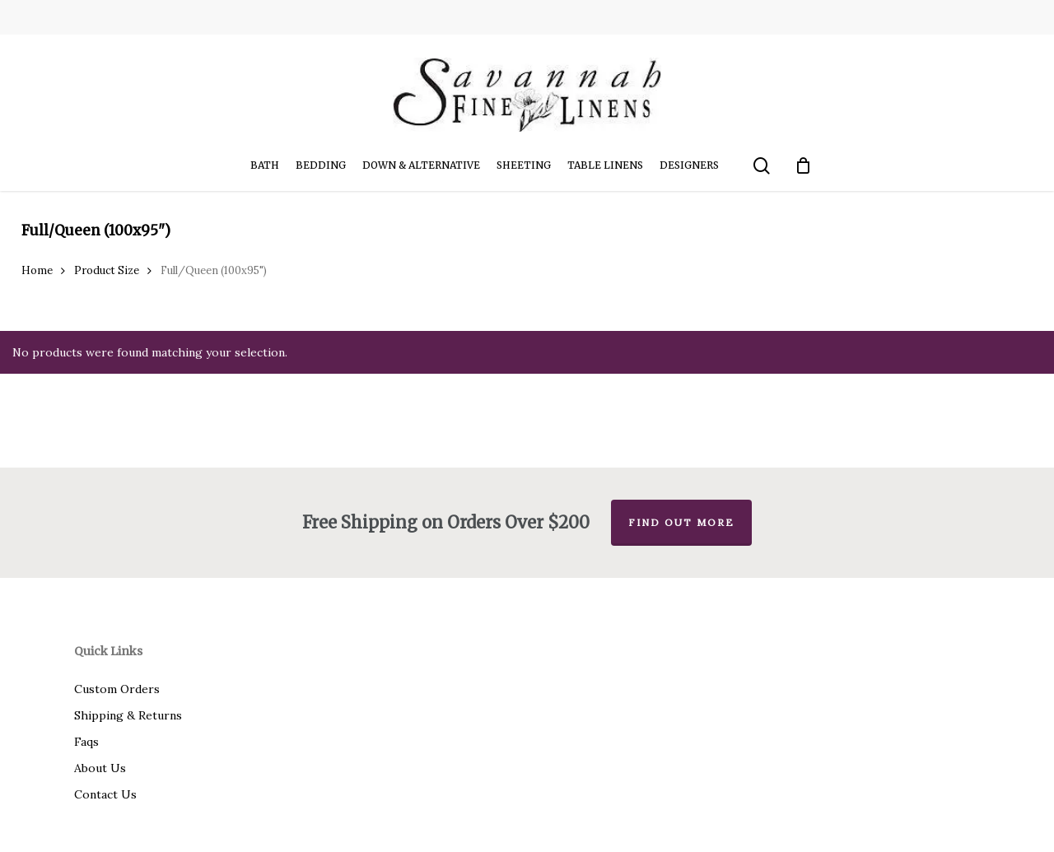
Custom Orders (117, 689)
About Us (100, 768)
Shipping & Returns (128, 715)
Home (37, 270)
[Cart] (804, 165)
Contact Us (105, 794)
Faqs (86, 741)
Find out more (681, 522)
